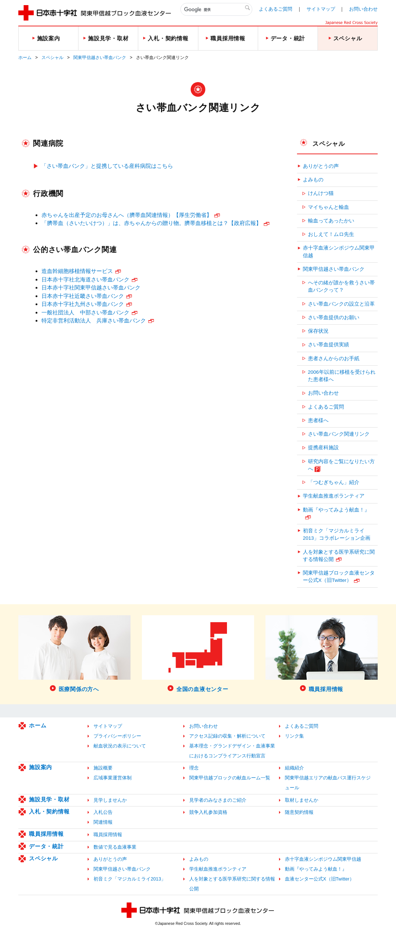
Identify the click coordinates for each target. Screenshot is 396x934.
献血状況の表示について (120, 746)
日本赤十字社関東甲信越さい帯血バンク (90, 287)
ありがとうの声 (321, 166)
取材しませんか (301, 800)
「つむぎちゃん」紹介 (333, 482)
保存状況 (318, 331)
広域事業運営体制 (113, 777)
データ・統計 (46, 846)
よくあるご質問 (275, 9)
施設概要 (103, 768)
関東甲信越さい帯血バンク (99, 57)
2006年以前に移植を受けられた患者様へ (341, 375)
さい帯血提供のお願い (333, 317)
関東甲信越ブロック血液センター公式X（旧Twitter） (339, 576)
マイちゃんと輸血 (328, 207)
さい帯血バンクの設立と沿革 (341, 304)
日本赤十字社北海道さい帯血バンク (85, 279)
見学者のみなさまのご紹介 (217, 800)
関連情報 (103, 822)
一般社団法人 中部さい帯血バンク (85, 312)
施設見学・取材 (49, 799)
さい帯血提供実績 (328, 344)
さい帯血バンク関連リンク (339, 434)
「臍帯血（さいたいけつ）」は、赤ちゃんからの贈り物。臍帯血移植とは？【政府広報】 (151, 223)
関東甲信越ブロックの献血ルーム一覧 (229, 777)
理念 (194, 768)
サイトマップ (321, 9)
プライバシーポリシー (117, 736)
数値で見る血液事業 (115, 847)
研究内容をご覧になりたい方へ (341, 465)
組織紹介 (294, 768)
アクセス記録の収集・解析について (227, 736)
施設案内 (40, 767)
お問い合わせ (363, 9)
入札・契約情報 (49, 811)
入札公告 (103, 812)
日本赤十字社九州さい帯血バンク (82, 304)
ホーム (25, 57)
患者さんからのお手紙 (333, 358)
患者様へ (318, 420)
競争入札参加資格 (208, 812)
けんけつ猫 (321, 193)
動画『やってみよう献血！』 (336, 510)
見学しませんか (110, 800)
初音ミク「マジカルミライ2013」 (130, 879)
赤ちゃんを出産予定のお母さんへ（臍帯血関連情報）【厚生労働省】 (126, 215)
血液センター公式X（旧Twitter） (319, 879)
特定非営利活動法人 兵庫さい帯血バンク (93, 320)
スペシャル (52, 57)
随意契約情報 (299, 812)
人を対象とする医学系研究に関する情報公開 (339, 555)
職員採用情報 (46, 834)
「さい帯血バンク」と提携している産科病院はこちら (107, 166)
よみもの (313, 179)
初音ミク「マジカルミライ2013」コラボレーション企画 (336, 534)
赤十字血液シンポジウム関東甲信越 (339, 251)
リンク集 (294, 736)
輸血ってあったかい (331, 221)
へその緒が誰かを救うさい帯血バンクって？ (341, 286)
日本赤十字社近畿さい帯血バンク (82, 296)
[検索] (216, 9)
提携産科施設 (323, 447)
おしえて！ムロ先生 (331, 234)
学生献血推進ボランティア (333, 496)
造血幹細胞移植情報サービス (77, 271)
